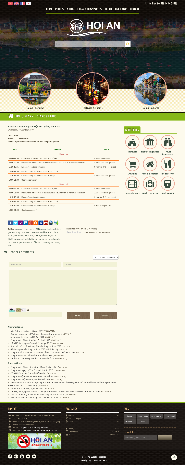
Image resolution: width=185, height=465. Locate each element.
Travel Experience (167, 153)
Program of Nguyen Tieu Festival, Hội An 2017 (32, 370)
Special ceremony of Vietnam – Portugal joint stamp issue (37, 394)
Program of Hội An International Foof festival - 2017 (35, 367)
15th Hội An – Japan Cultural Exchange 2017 (31, 343)
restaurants (130, 421)
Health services (150, 193)
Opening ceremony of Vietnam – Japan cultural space (35, 334)
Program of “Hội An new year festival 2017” (31, 379)
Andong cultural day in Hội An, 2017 (27, 337)
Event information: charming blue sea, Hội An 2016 (34, 397)
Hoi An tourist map (115, 9)
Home (49, 9)
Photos (59, 9)
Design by (94, 460)
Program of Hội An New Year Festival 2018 (30, 340)
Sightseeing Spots (150, 151)
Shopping (132, 173)
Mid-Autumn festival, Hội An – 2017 (27, 331)
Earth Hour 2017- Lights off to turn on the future (33, 358)
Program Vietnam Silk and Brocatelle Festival (31, 355)
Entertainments (132, 193)
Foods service (167, 173)
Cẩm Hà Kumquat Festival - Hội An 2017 (29, 373)
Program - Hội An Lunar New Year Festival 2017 (33, 376)
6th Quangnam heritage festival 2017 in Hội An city (34, 349)
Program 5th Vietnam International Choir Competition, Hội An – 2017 (43, 352)
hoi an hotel (170, 416)
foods (143, 421)
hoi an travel (143, 416)
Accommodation (150, 173)
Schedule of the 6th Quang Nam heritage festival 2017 (36, 346)
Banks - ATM (168, 193)
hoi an (129, 416)
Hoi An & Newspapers (89, 9)
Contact (134, 9)
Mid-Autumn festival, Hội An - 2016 (27, 388)
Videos (70, 9)
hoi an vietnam (156, 416)
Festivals (132, 151)
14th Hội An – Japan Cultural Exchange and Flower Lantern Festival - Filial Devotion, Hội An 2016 (55, 391)
